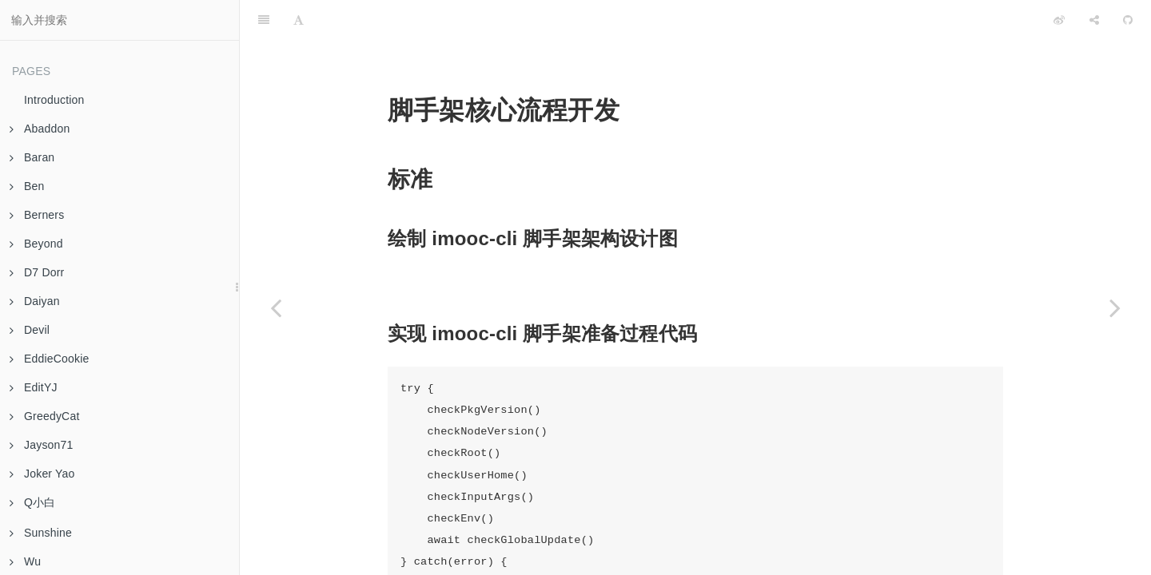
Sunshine (41, 532)
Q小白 (33, 502)
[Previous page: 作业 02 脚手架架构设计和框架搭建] (276, 307)
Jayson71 (42, 444)
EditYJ (34, 387)
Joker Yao (42, 473)
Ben (27, 186)
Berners (37, 214)
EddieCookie (50, 358)
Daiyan (35, 301)
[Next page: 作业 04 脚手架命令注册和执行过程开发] (1115, 307)
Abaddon (40, 128)
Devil (30, 329)
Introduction (54, 99)
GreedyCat (45, 416)
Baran (32, 157)
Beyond (36, 243)
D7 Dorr (37, 272)
